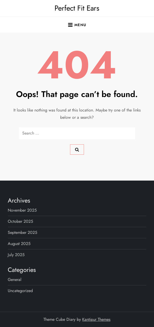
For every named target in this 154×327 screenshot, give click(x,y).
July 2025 (16, 255)
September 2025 (22, 232)
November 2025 (22, 210)
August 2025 (19, 244)
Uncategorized (20, 291)
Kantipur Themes (96, 319)
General (14, 280)
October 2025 (20, 221)
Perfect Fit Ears (77, 8)
